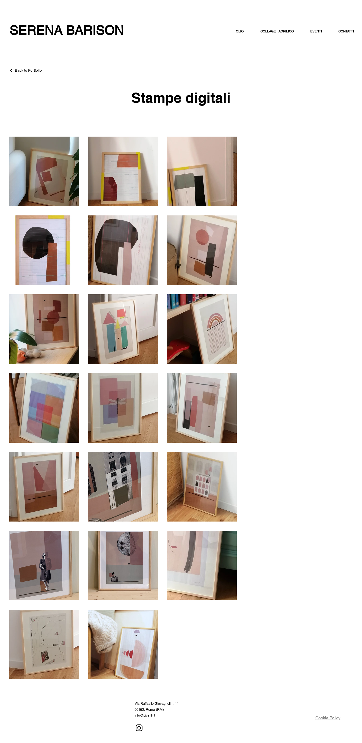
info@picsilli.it (145, 715)
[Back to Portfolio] (25, 70)
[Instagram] (139, 727)
